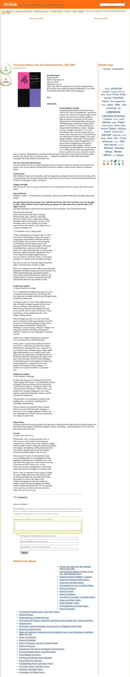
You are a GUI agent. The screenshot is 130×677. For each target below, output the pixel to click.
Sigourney (117, 135)
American (116, 88)
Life (119, 108)
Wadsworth (107, 141)
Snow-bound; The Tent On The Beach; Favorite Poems (41, 651)
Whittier (118, 151)
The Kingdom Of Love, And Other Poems (77, 587)
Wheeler (108, 148)
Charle (115, 94)
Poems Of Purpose (27, 648)
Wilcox (107, 155)
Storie (110, 138)
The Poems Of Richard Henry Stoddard (35, 659)
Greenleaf (118, 97)
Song (103, 138)
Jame (110, 104)
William (120, 155)
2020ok (10, 4)
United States (57, 11)
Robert (112, 128)
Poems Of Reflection (27, 642)
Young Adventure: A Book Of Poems (34, 619)
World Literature (41, 11)
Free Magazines (118, 69)
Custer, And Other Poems (70, 602)
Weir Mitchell (110, 144)
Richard (104, 129)
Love (115, 119)
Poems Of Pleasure (68, 590)
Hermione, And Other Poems (31, 671)
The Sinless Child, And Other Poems (34, 668)
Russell (107, 132)
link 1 (49, 97)
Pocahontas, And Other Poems (32, 674)
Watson (116, 142)
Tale (116, 138)
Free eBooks (7, 11)
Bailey (103, 94)
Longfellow (107, 119)
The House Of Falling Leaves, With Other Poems (39, 613)
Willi (114, 155)
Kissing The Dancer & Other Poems (74, 581)
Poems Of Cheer (66, 593)
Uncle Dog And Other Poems (72, 584)
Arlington (106, 92)
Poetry (68, 11)
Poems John (119, 125)
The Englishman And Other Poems (74, 608)
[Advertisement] (36, 41)
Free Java (106, 69)
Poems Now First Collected (30, 662)
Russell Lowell (117, 132)
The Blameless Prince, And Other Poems (36, 665)
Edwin (123, 94)
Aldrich (107, 89)
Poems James (107, 126)
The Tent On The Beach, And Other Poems (77, 599)
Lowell (121, 119)
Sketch (124, 135)
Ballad (109, 94)
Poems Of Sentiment (27, 639)
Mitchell (106, 122)
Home (103, 105)
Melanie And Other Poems (30, 631)
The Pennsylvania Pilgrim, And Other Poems (37, 654)
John (117, 104)
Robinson (122, 129)
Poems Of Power (26, 616)
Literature (113, 112)
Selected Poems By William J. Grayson (76, 578)
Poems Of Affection (67, 596)
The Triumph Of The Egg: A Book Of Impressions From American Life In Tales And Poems (56, 622)
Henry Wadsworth (117, 101)
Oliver (114, 123)
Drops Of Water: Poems (69, 605)
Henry (105, 101)
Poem (121, 122)
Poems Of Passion (67, 611)
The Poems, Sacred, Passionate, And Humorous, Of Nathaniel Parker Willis (50, 628)
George (107, 98)
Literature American (113, 116)
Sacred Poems (25, 625)
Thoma (122, 138)
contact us (80, 91)
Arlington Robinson (118, 92)
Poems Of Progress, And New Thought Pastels (38, 645)
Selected (106, 134)
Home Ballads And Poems (30, 656)
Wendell (120, 145)
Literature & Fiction (23, 11)
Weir (122, 141)
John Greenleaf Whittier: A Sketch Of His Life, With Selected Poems (76, 574)
